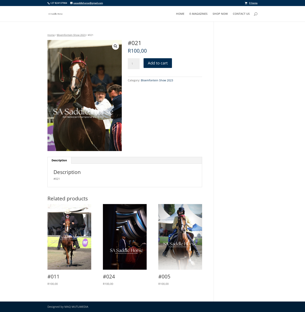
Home (51, 35)
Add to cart (158, 63)
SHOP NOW (220, 14)
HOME (180, 14)
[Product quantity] (133, 63)
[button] (115, 46)
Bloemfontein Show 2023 (71, 35)
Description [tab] (59, 160)
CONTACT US (241, 14)
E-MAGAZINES (198, 14)
